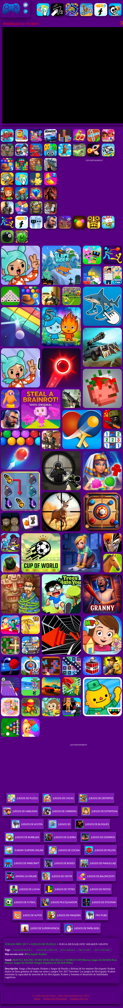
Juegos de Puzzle (43, 944)
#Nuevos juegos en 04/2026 (96, 960)
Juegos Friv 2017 (11, 9)
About (37, 998)
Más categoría (102, 950)
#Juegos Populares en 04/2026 (50, 962)
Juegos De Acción (27, 825)
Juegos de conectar (46, 950)
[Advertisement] (94, 183)
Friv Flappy (85, 950)
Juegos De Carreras (60, 812)
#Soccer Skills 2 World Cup (62, 960)
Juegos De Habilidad (20, 812)
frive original (68, 950)
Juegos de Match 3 (22, 950)
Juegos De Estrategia (99, 812)
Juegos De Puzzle (22, 799)
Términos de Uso (79, 998)
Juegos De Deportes (96, 799)
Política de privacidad (54, 998)
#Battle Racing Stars (27, 960)
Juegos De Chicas (58, 799)
